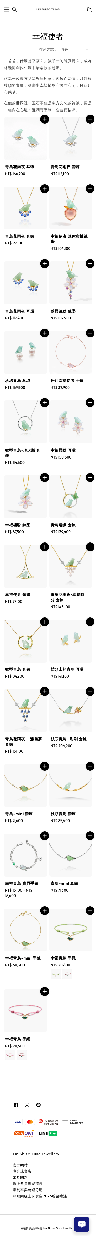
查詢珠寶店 (22, 1171)
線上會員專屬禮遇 (28, 1183)
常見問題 (20, 1177)
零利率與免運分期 (28, 1189)
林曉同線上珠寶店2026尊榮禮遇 (40, 1196)
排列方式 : (47, 49)
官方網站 (20, 1165)
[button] (6, 9)
